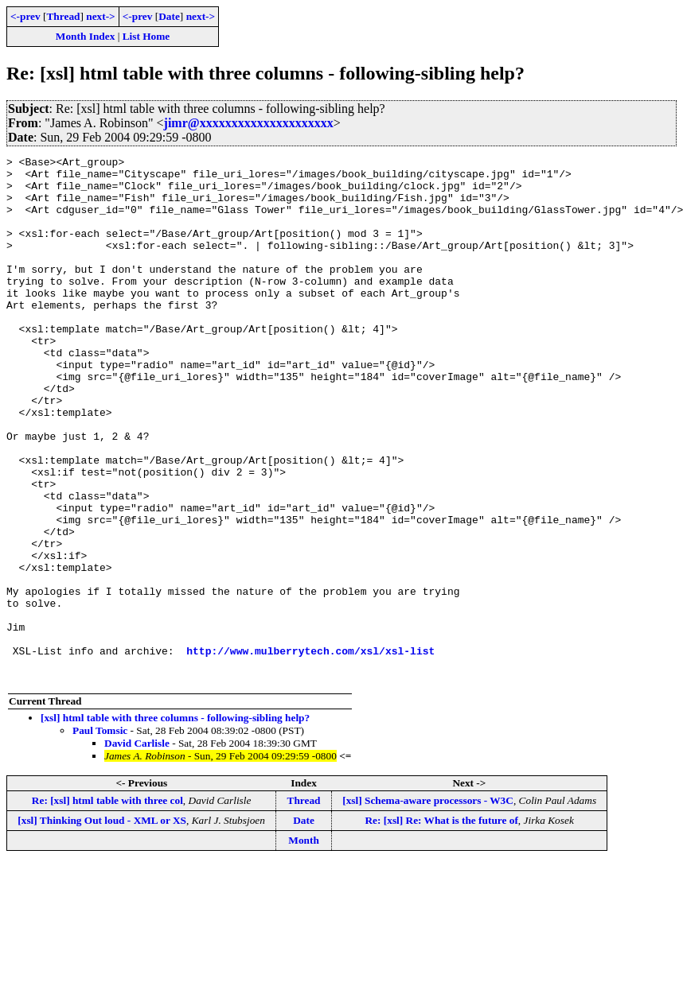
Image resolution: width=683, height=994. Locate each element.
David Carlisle (137, 848)
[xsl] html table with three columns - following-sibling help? (175, 823)
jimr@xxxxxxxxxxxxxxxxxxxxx (249, 123)
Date (169, 16)
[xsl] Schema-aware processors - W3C (427, 905)
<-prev (25, 16)
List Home (146, 36)
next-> (100, 16)
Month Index (85, 36)
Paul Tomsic (99, 835)
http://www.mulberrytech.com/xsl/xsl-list (310, 751)
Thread (63, 16)
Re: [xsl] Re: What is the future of (441, 925)
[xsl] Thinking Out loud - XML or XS (102, 925)
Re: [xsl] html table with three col (107, 905)
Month (303, 945)
